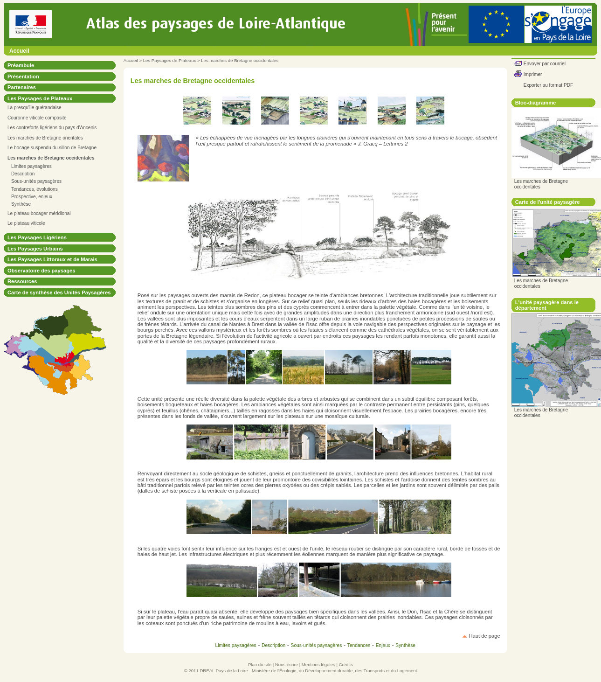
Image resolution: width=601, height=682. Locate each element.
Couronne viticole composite (37, 117)
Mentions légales (318, 664)
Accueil (19, 51)
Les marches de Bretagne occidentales (239, 60)
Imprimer (533, 74)
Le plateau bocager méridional (39, 213)
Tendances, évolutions (34, 189)
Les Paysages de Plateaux (169, 60)
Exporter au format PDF (548, 85)
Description (23, 173)
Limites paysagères (31, 166)
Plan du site (259, 664)
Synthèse (21, 204)
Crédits (346, 664)
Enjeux (383, 645)
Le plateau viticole (26, 223)
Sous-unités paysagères (36, 181)
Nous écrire (286, 664)
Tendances (359, 645)
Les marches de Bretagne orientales (45, 137)
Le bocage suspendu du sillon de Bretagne (52, 147)
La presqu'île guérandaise (34, 107)
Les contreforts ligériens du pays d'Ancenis (52, 127)
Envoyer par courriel (545, 63)
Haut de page (484, 636)
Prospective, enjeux (31, 196)
